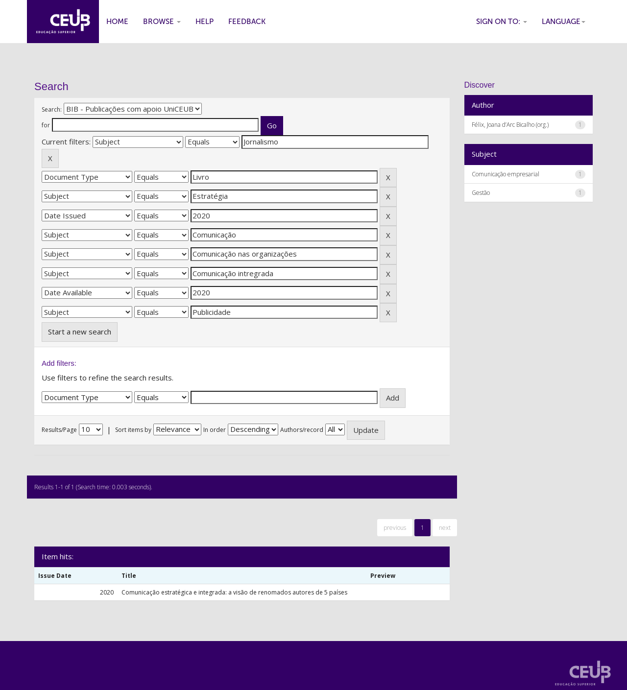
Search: (52, 109)
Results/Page (59, 430)
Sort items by (133, 430)
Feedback (246, 21)
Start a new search (79, 331)
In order (214, 430)
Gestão (481, 193)
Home (117, 21)
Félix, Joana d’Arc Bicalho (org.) (510, 124)
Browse (162, 21)
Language (563, 21)
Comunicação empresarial (505, 174)
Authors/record (301, 430)
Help (204, 21)
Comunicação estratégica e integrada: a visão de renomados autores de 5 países (234, 592)
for (46, 125)
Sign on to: (501, 21)
